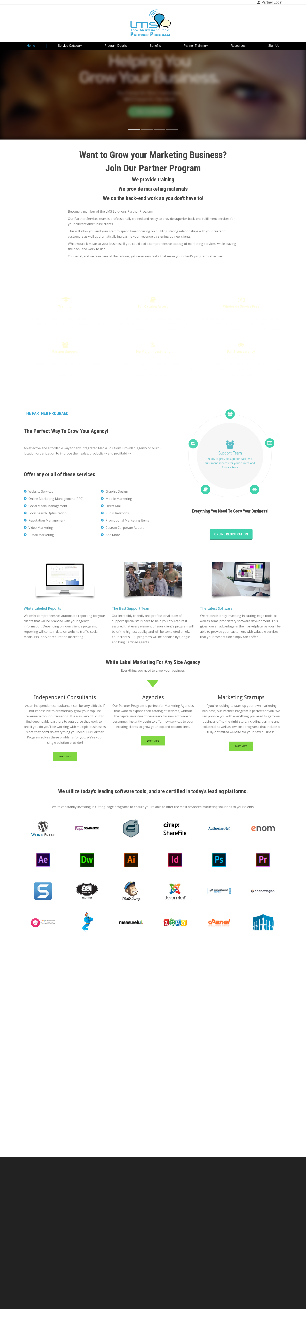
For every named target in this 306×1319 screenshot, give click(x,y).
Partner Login (269, 2)
